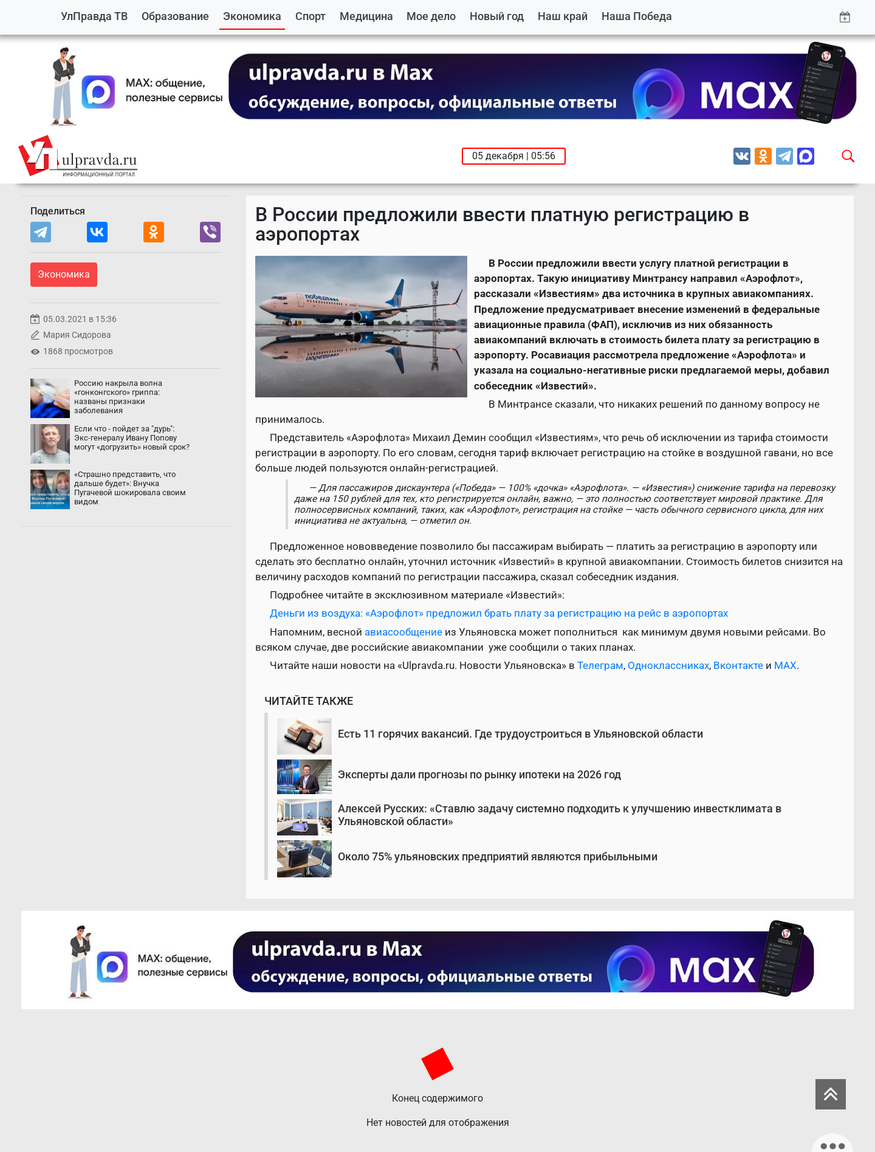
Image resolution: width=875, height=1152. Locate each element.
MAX (785, 665)
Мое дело (431, 16)
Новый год (497, 16)
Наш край (563, 16)
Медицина (366, 16)
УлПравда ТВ (94, 16)
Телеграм (600, 665)
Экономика (252, 16)
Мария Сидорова (77, 335)
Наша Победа (637, 16)
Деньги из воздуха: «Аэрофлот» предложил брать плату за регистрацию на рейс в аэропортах (499, 613)
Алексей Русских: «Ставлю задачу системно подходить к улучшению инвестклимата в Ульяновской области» (559, 815)
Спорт (310, 16)
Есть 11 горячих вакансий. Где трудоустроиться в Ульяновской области (520, 733)
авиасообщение (405, 632)
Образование (175, 16)
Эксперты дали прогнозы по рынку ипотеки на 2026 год (479, 774)
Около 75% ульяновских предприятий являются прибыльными (497, 856)
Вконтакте (738, 665)
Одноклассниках (668, 665)
